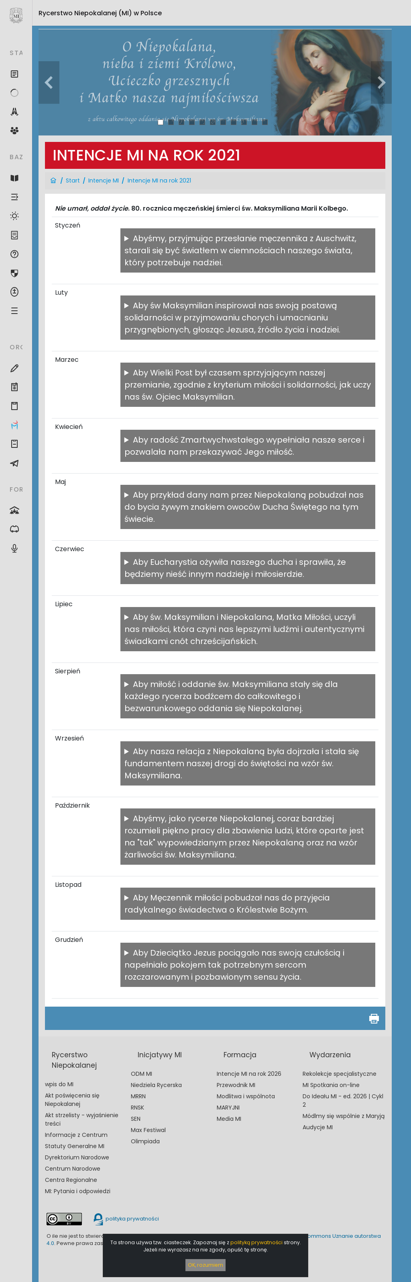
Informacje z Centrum (76, 1135)
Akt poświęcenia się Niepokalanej (72, 1099)
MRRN (138, 1096)
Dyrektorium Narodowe (77, 1157)
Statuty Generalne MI (74, 1146)
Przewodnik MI (236, 1085)
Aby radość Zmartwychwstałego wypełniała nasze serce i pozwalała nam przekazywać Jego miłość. (244, 445)
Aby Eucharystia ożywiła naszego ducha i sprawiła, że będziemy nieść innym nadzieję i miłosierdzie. (235, 568)
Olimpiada (145, 1141)
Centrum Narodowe (72, 1169)
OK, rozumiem (205, 1264)
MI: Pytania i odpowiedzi (77, 1191)
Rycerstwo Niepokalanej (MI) (100, 13)
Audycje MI (318, 1127)
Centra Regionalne (71, 1180)
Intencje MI (103, 180)
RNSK (137, 1108)
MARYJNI (228, 1108)
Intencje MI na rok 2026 (249, 1074)
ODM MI (141, 1074)
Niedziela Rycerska (156, 1085)
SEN (135, 1119)
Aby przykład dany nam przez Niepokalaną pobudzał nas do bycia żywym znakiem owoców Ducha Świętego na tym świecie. (244, 507)
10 (254, 122)
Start (73, 180)
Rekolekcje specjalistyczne (339, 1074)
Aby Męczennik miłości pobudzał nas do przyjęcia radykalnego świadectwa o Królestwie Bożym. (227, 903)
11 (265, 122)
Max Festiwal (148, 1130)
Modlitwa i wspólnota (246, 1096)
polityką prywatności (256, 1242)
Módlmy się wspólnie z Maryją (344, 1116)
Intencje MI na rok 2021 (159, 180)
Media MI (229, 1119)
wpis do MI (59, 1084)
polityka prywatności (125, 1218)
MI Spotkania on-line (331, 1085)
